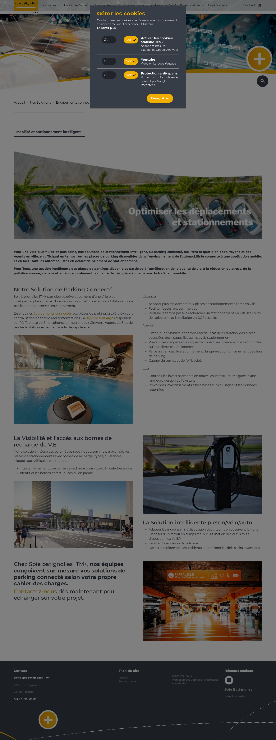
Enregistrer (160, 98)
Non (129, 40)
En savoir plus (106, 27)
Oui (106, 40)
